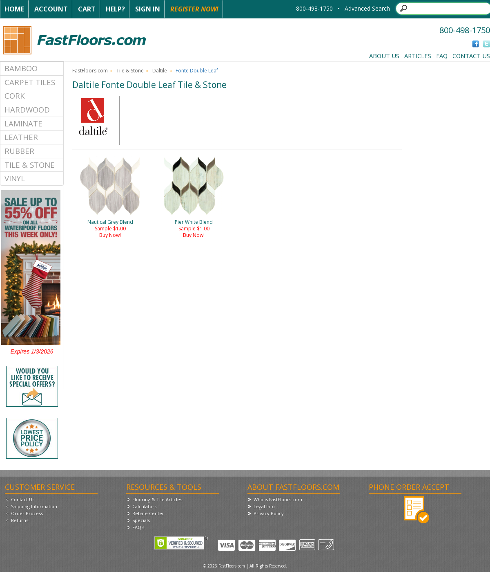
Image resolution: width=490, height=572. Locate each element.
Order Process (27, 513)
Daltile (159, 70)
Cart (87, 9)
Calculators (144, 506)
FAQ (442, 56)
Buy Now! (110, 235)
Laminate (23, 123)
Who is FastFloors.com (278, 499)
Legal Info (264, 506)
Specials (141, 520)
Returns (19, 520)
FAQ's (138, 527)
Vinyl (14, 178)
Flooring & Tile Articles (157, 499)
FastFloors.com (90, 70)
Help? (115, 9)
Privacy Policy (269, 513)
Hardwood (27, 109)
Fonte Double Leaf (197, 70)
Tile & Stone (29, 165)
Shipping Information (34, 506)
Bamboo (21, 68)
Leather (21, 137)
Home (14, 9)
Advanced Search (367, 8)
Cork (14, 95)
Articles (417, 56)
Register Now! (194, 9)
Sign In (147, 9)
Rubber (19, 151)
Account (51, 9)
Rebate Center (148, 513)
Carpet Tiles (29, 82)
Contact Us (471, 56)
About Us (384, 56)
